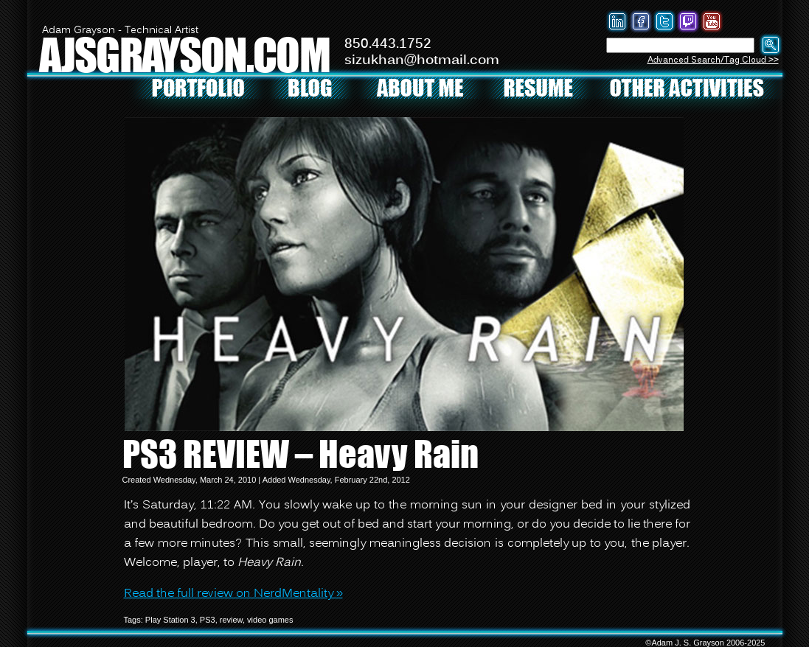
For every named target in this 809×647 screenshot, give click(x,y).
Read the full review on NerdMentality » (233, 594)
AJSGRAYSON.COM (184, 54)
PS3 (207, 619)
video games (270, 619)
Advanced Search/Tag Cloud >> (713, 60)
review (231, 619)
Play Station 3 (170, 619)
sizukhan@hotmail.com (421, 60)
